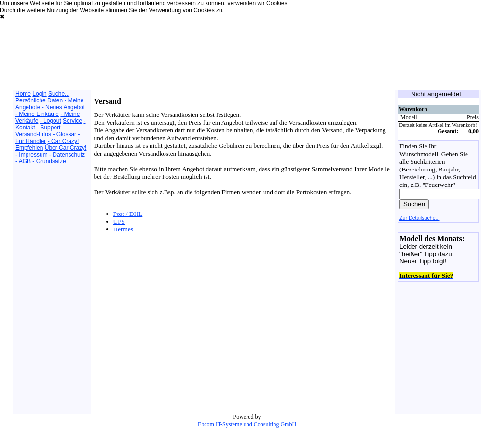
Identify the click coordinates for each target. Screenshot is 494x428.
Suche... (58, 93)
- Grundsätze (49, 161)
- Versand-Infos (39, 131)
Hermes (123, 229)
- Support (48, 127)
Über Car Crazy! (66, 147)
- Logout (50, 120)
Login (39, 93)
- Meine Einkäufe (37, 114)
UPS (119, 221)
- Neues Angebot (63, 107)
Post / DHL (128, 213)
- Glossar (64, 134)
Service (72, 120)
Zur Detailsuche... (419, 218)
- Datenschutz (67, 154)
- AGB (23, 161)
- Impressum (31, 154)
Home (23, 93)
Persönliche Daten (39, 100)
